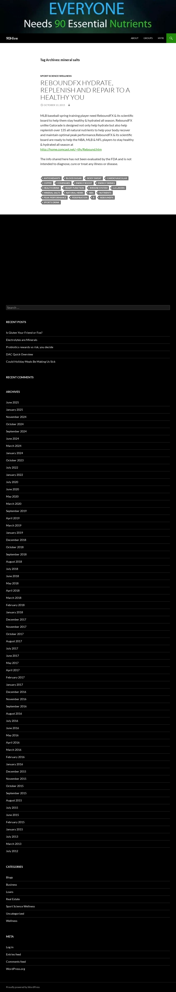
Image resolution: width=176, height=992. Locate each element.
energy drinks (106, 183)
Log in (9, 947)
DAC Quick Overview (19, 354)
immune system (99, 188)
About (134, 38)
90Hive (12, 38)
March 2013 (13, 843)
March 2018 (13, 597)
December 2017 (16, 619)
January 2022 (14, 474)
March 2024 (13, 445)
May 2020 (12, 496)
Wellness (11, 920)
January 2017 (14, 684)
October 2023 (15, 460)
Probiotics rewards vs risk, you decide (29, 347)
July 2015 (12, 807)
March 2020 (13, 503)
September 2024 (16, 431)
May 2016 (12, 735)
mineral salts (52, 192)
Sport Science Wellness (56, 75)
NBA (91, 192)
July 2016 (12, 720)
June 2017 (12, 655)
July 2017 (12, 648)
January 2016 (14, 764)
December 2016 (16, 691)
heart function (74, 188)
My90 (161, 38)
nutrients (105, 192)
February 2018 (15, 605)
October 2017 (15, 634)
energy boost (84, 183)
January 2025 (14, 409)
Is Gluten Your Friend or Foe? (24, 332)
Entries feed (13, 954)
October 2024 (15, 424)
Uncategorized (15, 913)
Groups (148, 38)
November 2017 (16, 626)
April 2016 (13, 742)
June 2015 (12, 815)
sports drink (51, 202)
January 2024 (14, 453)
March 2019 (13, 525)
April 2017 (13, 670)
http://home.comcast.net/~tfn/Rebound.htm (71, 149)
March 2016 (13, 749)
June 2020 (12, 489)
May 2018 (12, 583)
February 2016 (15, 757)
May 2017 (12, 663)
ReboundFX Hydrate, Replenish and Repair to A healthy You (85, 90)
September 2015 (16, 793)
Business (11, 884)
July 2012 (12, 851)
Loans (9, 892)
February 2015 (15, 822)
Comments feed (16, 961)
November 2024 (16, 417)
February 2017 (15, 677)
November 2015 (16, 778)
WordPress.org (15, 968)
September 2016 (16, 706)
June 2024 (12, 438)
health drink (51, 188)
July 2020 (12, 482)
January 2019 (14, 532)
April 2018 (13, 590)
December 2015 (16, 771)
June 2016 (12, 728)
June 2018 (12, 576)
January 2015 (14, 829)
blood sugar (74, 178)
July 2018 (12, 568)
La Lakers (119, 188)
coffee (48, 183)
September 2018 (16, 554)
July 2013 (12, 836)
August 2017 (14, 641)
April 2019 (13, 518)
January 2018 (14, 612)
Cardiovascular (117, 178)
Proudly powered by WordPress (23, 987)
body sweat (94, 178)
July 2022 (12, 467)
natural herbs (74, 192)
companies (63, 183)
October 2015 (15, 786)
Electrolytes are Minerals (21, 340)
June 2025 (12, 402)
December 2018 (16, 540)
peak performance (55, 197)
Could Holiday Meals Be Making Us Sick (30, 361)
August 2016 (14, 713)
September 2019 (16, 511)
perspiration (79, 197)
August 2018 (14, 561)
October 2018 (15, 547)
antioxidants (52, 178)
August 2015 (14, 800)
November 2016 (16, 699)
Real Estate (13, 899)
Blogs (9, 877)
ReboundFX (106, 197)
